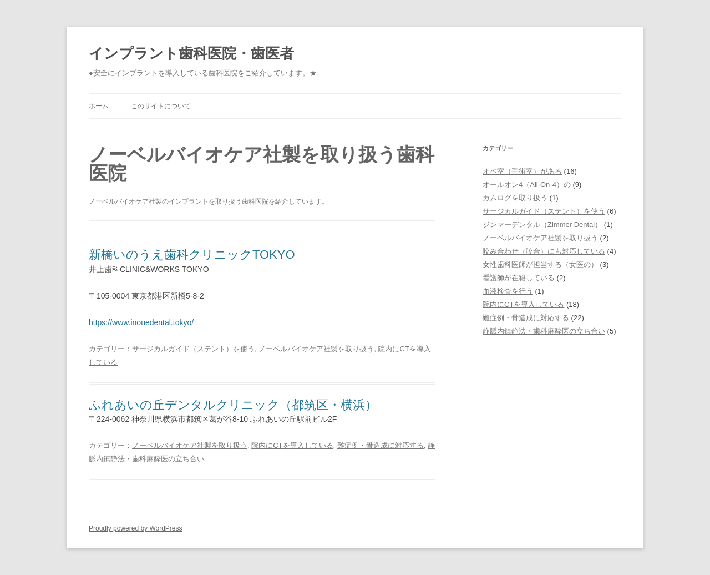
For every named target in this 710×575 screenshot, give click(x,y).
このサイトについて (161, 106)
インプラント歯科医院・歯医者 (191, 53)
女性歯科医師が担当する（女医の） (540, 264)
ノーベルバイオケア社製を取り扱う (316, 349)
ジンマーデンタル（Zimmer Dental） (542, 224)
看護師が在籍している (519, 278)
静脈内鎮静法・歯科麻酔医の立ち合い (544, 331)
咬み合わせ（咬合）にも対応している (544, 251)
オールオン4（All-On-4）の (527, 184)
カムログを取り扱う (515, 198)
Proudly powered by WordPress (135, 528)
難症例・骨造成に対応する (380, 445)
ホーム (99, 106)
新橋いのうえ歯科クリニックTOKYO (192, 254)
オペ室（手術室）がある (522, 171)
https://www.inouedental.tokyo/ (141, 322)
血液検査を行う (508, 291)
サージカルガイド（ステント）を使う (193, 349)
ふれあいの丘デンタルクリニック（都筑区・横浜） (233, 405)
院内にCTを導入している (292, 445)
